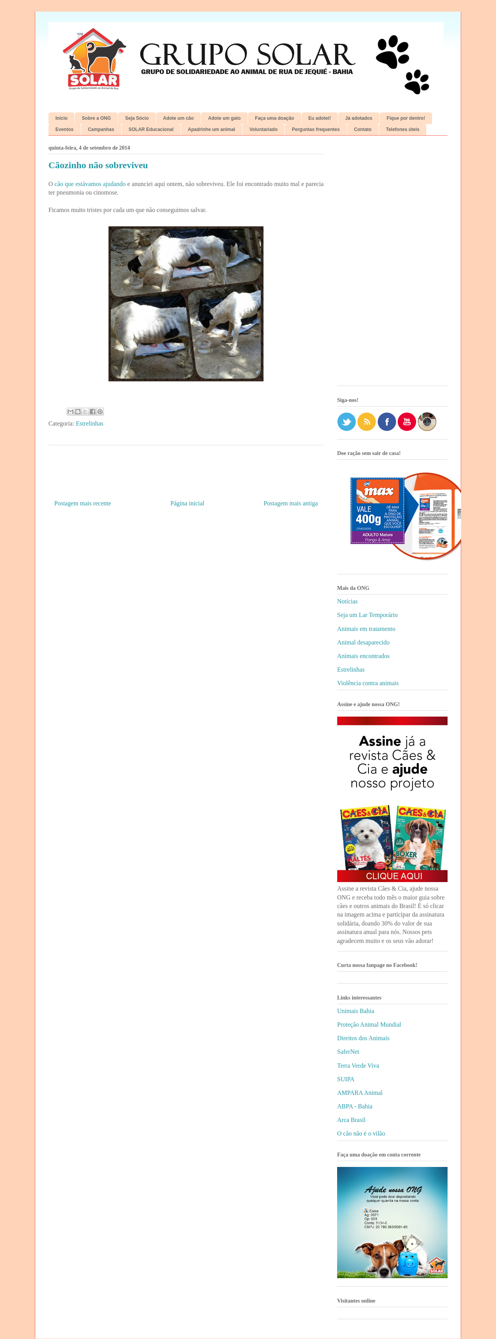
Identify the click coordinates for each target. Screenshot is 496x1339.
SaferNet (348, 1051)
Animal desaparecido (363, 642)
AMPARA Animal (359, 1092)
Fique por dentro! (406, 118)
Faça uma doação (274, 118)
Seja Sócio (137, 118)
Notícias (347, 601)
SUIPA (346, 1079)
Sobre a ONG (96, 118)
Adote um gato (224, 118)
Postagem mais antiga (291, 503)
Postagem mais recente (82, 503)
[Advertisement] (392, 263)
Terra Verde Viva (358, 1065)
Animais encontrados (363, 656)
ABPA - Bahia (354, 1106)
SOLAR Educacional (151, 129)
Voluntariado (263, 129)
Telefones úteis (402, 129)
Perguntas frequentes (315, 129)
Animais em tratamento (366, 629)
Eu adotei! (319, 118)
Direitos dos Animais (363, 1038)
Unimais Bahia (355, 1011)
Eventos (64, 129)
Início (61, 118)
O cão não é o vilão (361, 1133)
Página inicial (187, 503)
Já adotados (358, 118)
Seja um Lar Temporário (367, 615)
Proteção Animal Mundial (369, 1024)
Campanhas (101, 129)
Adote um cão (178, 118)
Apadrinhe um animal (211, 129)
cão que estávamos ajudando (90, 184)
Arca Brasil (351, 1120)
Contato (363, 129)
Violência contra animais (368, 683)
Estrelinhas (89, 423)
